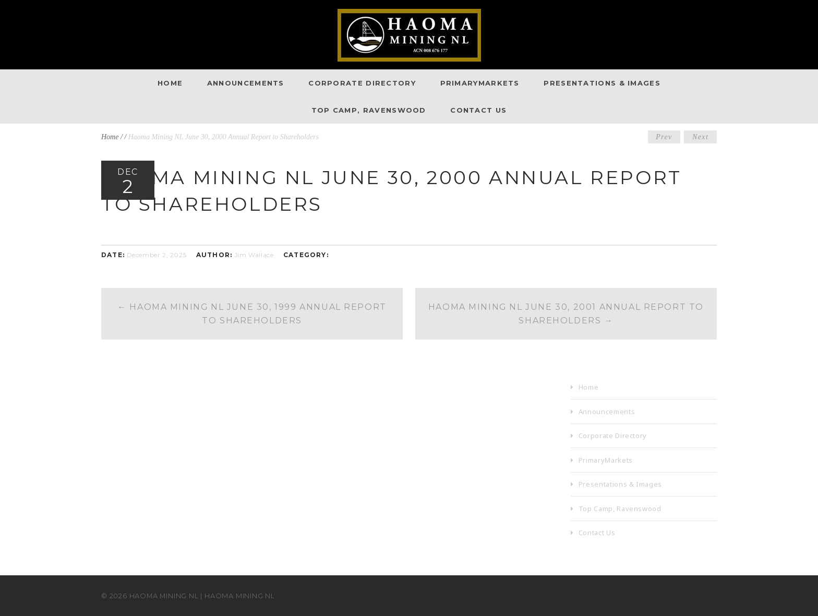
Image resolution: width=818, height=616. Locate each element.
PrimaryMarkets (480, 83)
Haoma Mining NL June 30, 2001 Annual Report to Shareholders (566, 313)
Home (170, 83)
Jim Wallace (254, 255)
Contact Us (478, 110)
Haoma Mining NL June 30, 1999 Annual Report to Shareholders (252, 313)
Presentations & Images (602, 83)
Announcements (245, 83)
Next (700, 137)
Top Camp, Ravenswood (368, 110)
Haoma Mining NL (164, 595)
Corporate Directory (362, 83)
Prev (664, 137)
